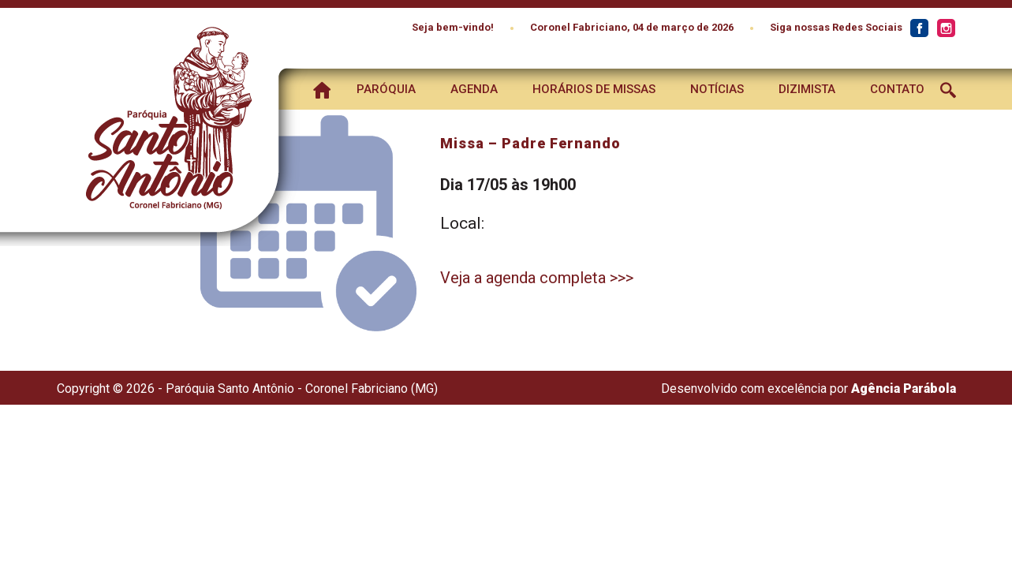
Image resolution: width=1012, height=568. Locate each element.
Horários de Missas (593, 89)
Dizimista (807, 89)
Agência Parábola (903, 388)
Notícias (717, 89)
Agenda (474, 89)
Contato (897, 89)
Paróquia (386, 89)
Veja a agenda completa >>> (536, 277)
